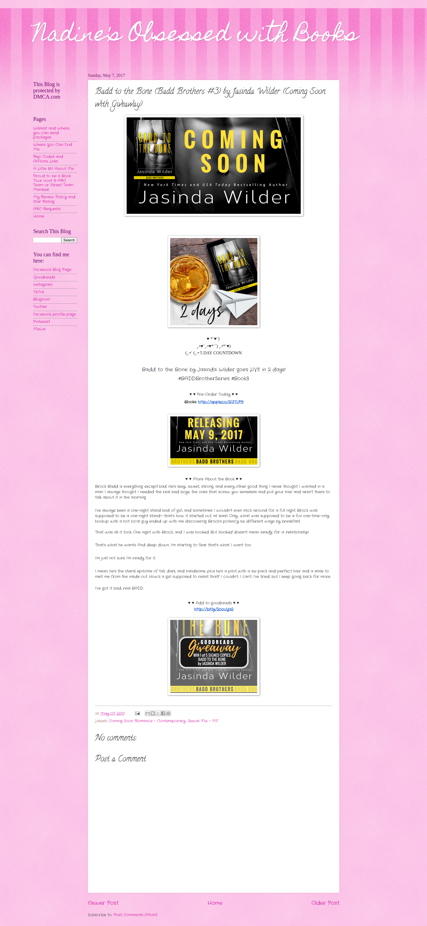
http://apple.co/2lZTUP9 (220, 402)
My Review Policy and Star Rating (54, 199)
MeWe (39, 329)
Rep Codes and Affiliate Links (48, 159)
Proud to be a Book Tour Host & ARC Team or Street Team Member (53, 182)
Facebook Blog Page (52, 269)
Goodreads (44, 277)
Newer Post (103, 903)
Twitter (40, 306)
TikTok (38, 292)
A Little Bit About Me (53, 168)
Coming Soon (121, 721)
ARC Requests (46, 209)
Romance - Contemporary (160, 721)
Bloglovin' (41, 299)
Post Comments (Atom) (135, 915)
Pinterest (41, 321)
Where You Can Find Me (52, 147)
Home (215, 903)
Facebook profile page (54, 314)
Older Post (325, 903)
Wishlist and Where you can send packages (51, 133)
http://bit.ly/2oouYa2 (213, 609)
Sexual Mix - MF (203, 721)
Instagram (42, 284)
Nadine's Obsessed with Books (195, 36)
